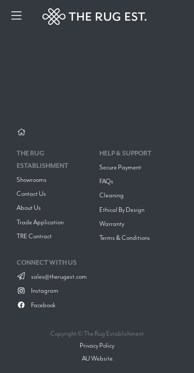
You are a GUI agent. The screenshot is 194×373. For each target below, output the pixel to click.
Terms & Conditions (124, 237)
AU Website (97, 358)
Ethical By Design (121, 209)
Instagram (37, 290)
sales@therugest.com (52, 276)
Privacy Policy (97, 345)
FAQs (106, 181)
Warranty (111, 223)
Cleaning (111, 195)
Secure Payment (120, 167)
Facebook (36, 305)
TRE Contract (34, 236)
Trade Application (40, 222)
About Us (29, 207)
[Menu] (16, 16)
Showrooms (32, 179)
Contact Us (31, 193)
